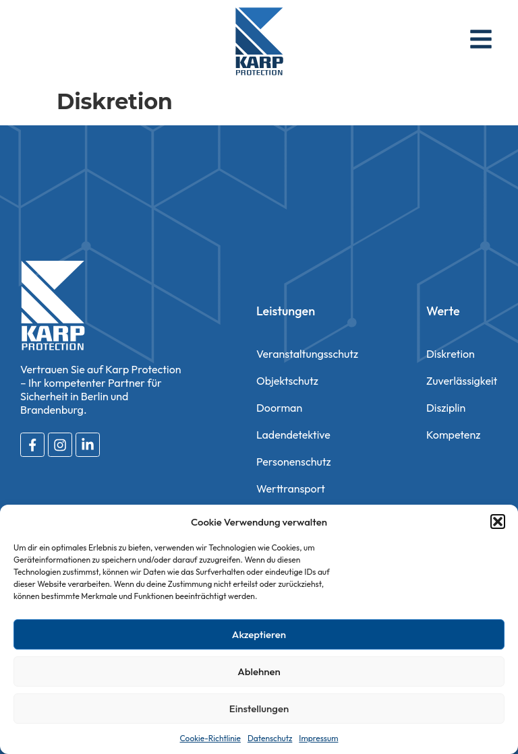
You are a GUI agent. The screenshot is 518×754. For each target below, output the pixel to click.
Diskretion (450, 353)
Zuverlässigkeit (461, 380)
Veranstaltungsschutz (307, 353)
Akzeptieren (259, 634)
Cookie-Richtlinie (210, 738)
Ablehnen (259, 671)
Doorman (279, 407)
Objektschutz (287, 380)
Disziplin (445, 407)
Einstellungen (259, 708)
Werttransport (290, 488)
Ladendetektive (293, 434)
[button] (498, 521)
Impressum (318, 738)
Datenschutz (270, 738)
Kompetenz (453, 434)
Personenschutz (293, 461)
